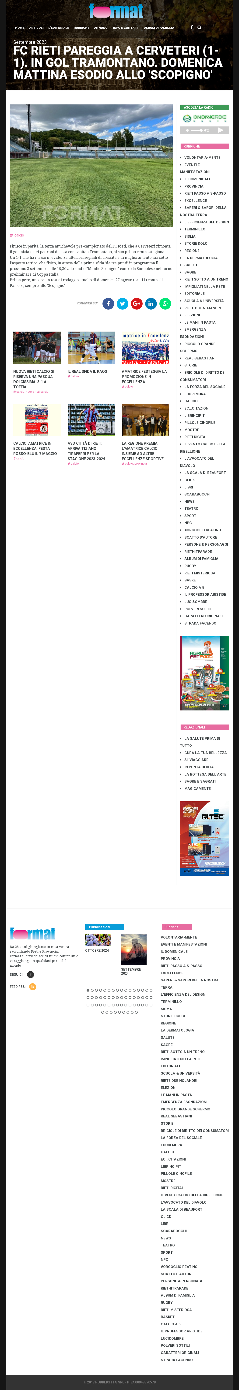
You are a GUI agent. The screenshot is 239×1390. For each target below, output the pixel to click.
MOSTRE (189, 430)
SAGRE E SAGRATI (198, 781)
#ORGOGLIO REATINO (200, 530)
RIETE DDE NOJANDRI (200, 308)
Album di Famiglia (159, 28)
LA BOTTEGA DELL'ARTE (203, 774)
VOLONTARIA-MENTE (200, 157)
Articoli (36, 28)
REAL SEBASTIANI (197, 358)
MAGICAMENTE (195, 789)
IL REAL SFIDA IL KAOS (87, 371)
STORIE (188, 365)
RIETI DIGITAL (193, 437)
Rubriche (81, 28)
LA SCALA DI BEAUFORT (203, 473)
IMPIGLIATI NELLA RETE (202, 287)
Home (20, 28)
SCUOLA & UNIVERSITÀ (202, 301)
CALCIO (189, 401)
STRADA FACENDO (198, 623)
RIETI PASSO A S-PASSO (203, 193)
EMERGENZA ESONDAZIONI (184, 1102)
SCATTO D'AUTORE (198, 537)
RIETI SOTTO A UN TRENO (204, 279)
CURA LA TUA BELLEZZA (203, 753)
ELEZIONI (190, 315)
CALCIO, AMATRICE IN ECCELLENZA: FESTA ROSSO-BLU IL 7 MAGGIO (35, 448)
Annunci (101, 28)
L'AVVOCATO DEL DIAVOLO (184, 1202)
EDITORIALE (192, 294)
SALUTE (189, 265)
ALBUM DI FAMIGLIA (199, 559)
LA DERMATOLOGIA (199, 258)
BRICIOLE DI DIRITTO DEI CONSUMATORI (195, 1131)
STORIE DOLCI (194, 243)
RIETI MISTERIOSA (197, 573)
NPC (186, 523)
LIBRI (186, 487)
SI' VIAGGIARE (194, 760)
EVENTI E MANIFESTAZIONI (184, 944)
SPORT (188, 516)
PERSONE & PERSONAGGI (204, 544)
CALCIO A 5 (192, 587)
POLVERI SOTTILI (196, 609)
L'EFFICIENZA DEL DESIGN (204, 222)
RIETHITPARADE (196, 552)
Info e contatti (126, 28)
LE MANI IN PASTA (198, 322)
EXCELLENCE (193, 201)
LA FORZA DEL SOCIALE (202, 387)
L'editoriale (58, 28)
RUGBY (188, 566)
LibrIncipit (192, 416)
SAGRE (188, 272)
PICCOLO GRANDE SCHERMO (185, 1109)
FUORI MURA (193, 394)
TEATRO (189, 508)
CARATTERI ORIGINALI (201, 616)
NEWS (187, 501)
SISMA (188, 236)
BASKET (189, 580)
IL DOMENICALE (195, 179)
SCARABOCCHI (195, 494)
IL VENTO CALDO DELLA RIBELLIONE (192, 1195)
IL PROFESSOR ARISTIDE (203, 594)
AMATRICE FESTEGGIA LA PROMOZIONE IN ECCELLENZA (144, 376)
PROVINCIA (192, 186)
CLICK (187, 480)
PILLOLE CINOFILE (197, 423)
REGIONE (190, 251)
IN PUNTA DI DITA (197, 767)
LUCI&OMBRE (193, 602)
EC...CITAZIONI (194, 408)
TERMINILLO (192, 229)
